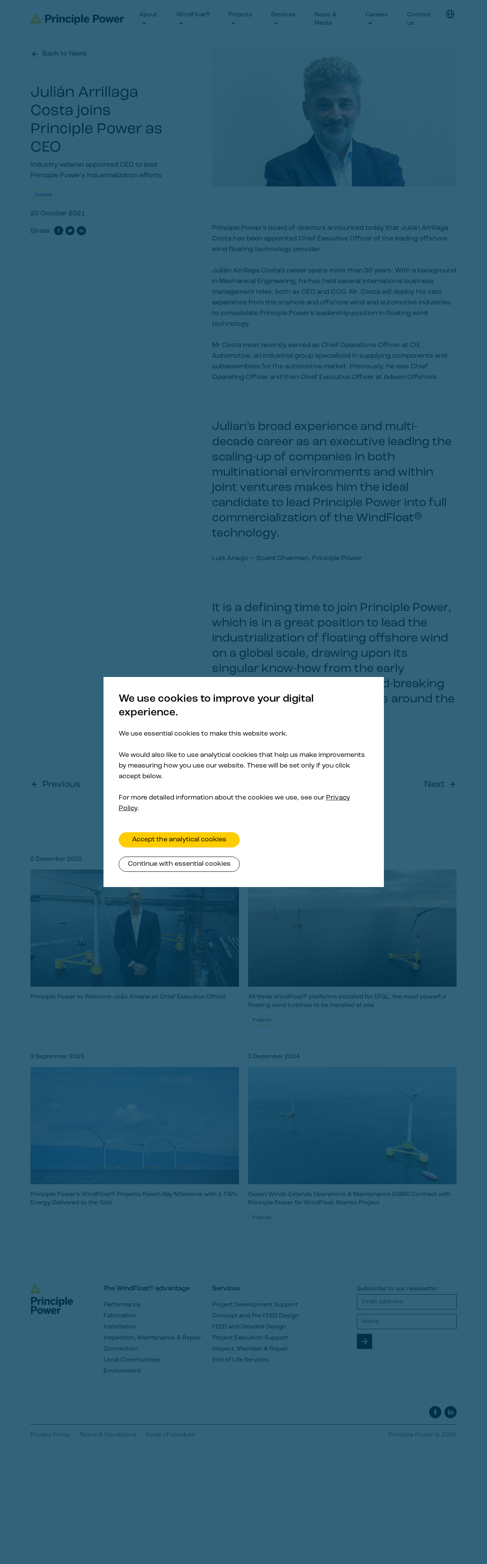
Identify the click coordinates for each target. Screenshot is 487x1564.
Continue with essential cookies (179, 864)
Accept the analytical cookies (179, 839)
